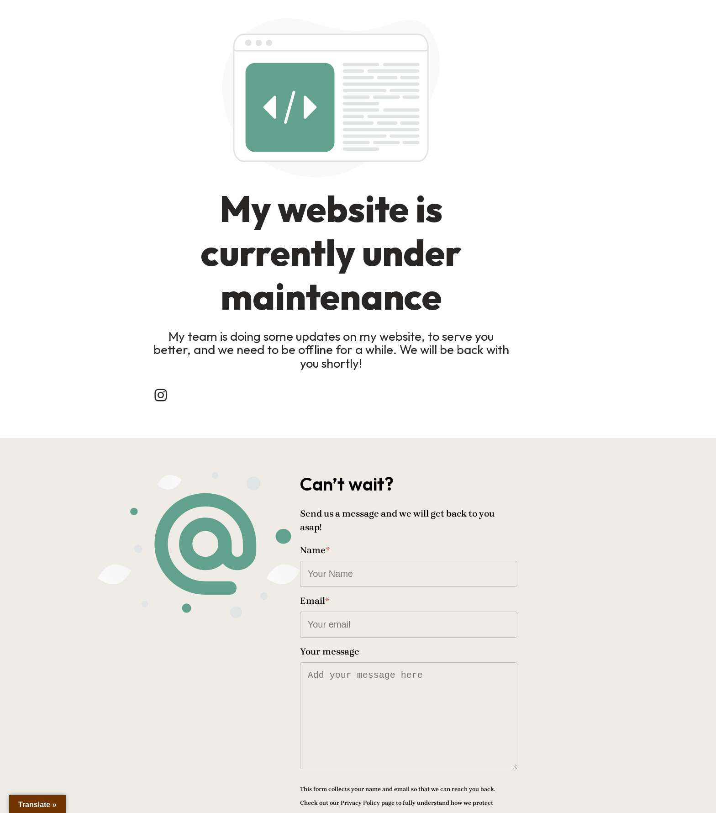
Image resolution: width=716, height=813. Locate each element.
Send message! (403, 765)
